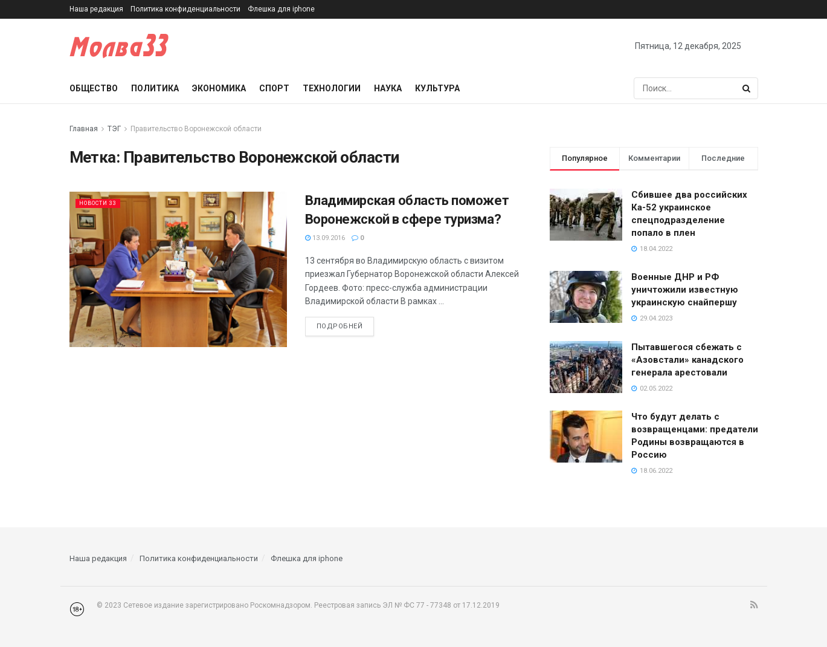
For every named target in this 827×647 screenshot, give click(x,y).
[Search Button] (747, 88)
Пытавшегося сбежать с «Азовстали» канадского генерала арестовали (687, 360)
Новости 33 (102, 203)
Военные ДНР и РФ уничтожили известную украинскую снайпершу (684, 289)
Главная (83, 129)
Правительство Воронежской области (196, 129)
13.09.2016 (325, 238)
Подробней (340, 326)
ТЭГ (114, 129)
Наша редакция (96, 9)
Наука (388, 88)
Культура (437, 88)
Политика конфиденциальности (185, 9)
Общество (93, 88)
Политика (155, 88)
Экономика (219, 88)
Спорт (274, 88)
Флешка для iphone (281, 9)
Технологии (332, 88)
